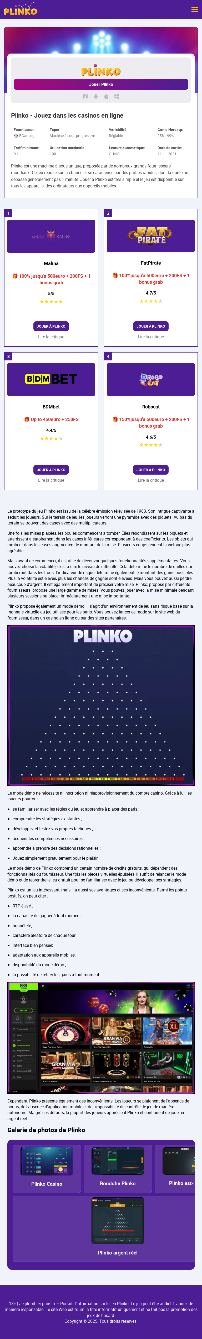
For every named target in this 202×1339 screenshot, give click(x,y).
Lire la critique (51, 337)
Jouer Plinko (101, 84)
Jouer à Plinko (51, 326)
